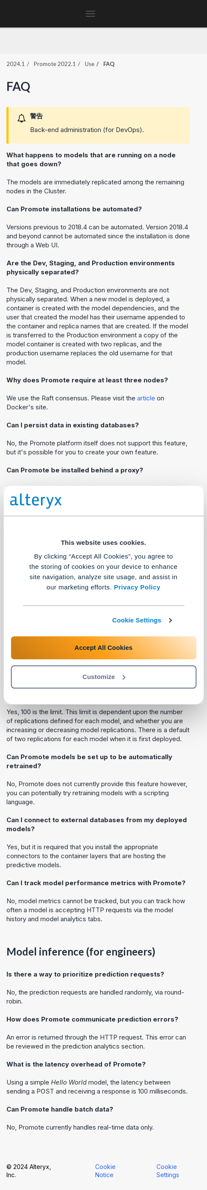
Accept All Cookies (103, 647)
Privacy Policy (137, 587)
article (146, 398)
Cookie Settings (137, 620)
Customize (103, 676)
